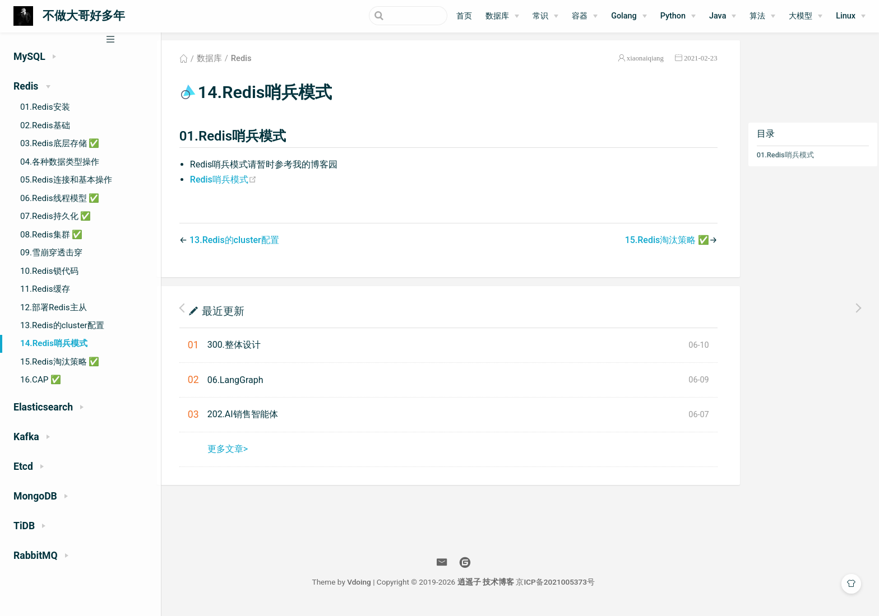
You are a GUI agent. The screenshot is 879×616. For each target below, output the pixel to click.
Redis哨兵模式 (235, 184)
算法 (757, 16)
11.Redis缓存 (45, 289)
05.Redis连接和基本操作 (66, 180)
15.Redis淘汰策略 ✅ (59, 362)
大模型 (800, 16)
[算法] (762, 16)
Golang (624, 16)
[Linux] (851, 16)
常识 (540, 16)
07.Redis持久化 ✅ (55, 216)
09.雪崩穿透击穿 (51, 253)
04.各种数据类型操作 (59, 162)
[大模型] (805, 16)
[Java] (722, 16)
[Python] (678, 16)
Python (673, 16)
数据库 (497, 16)
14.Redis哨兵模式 (53, 343)
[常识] (545, 16)
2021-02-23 (699, 63)
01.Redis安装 (45, 107)
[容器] (585, 16)
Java (717, 16)
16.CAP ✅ (40, 380)
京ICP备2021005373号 (564, 586)
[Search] (390, 15)
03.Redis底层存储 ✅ (59, 143)
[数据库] (502, 16)
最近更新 (235, 315)
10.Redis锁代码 (49, 271)
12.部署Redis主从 (53, 307)
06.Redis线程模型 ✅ (59, 198)
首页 (464, 16)
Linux (845, 16)
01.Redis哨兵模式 (784, 160)
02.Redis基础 (45, 125)
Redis (253, 64)
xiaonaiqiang (644, 63)
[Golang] (629, 16)
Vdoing (368, 586)
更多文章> (239, 454)
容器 (579, 16)
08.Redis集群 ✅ (51, 235)
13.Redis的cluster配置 (62, 325)
